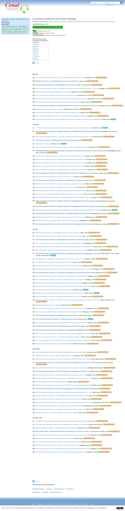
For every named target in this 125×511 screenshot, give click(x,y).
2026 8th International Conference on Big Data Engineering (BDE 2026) (55, 355)
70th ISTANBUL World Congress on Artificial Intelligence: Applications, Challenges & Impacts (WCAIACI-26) (64, 128)
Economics (70, 489)
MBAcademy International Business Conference (48, 305)
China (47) (36, 53)
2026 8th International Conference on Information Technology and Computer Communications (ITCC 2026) (64, 392)
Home (33, 504)
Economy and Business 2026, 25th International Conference (52, 381)
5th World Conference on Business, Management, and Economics (58, 326)
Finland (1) (36, 58)
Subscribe (40, 504)
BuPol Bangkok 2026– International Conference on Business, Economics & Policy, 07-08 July (60, 259)
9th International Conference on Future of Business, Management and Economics (63, 371)
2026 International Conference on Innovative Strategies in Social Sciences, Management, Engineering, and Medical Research (69, 119)
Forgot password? (110, 4)
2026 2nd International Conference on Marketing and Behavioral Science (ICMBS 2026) (59, 296)
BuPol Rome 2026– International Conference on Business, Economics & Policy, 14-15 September (68, 431)
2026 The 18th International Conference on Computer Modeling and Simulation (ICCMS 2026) (60, 77)
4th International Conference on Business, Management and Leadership (60, 388)
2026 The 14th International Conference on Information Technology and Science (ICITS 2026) (60, 166)
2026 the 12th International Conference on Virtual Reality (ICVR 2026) (54, 343)
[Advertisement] (63, 67)
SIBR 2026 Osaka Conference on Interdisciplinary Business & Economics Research (58, 232)
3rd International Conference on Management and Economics (56, 315)
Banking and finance (38, 489)
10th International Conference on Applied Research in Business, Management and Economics (67, 173)
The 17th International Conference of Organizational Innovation (57, 319)
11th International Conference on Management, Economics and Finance (60, 239)
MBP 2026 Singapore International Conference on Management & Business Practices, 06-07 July (61, 250)
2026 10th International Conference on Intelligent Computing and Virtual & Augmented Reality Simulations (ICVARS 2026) (68, 300)
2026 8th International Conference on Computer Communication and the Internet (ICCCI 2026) (61, 217)
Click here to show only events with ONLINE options (48, 27)
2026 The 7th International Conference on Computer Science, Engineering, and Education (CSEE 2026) (63, 435)
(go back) (45, 24)
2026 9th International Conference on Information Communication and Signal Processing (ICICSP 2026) (63, 448)
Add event (57, 504)
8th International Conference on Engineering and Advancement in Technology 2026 (58, 220)
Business (49, 489)
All (38, 62)
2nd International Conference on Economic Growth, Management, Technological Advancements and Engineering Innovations (68, 210)
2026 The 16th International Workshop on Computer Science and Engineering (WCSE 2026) (60, 156)
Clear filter (35, 42)
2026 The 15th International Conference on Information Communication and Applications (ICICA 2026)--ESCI (64, 402)
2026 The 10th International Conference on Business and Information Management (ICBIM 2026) (61, 452)
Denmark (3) (36, 56)
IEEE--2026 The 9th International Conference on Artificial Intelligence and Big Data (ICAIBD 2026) (61, 116)
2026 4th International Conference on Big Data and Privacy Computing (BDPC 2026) (58, 112)
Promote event (66, 504)
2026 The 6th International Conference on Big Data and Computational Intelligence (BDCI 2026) (61, 159)
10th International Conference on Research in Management (56, 330)
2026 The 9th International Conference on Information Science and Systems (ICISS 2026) (59, 406)
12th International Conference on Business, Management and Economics (60, 180)
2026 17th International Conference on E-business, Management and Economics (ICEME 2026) (61, 279)
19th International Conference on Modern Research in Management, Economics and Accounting (68, 201)
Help (92, 504)
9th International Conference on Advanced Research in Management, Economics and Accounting (69, 362)
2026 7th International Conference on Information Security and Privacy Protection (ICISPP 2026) (61, 308)
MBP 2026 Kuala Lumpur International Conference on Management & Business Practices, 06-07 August (63, 359)
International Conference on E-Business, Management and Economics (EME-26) (57, 412)
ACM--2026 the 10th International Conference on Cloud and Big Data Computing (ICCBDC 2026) (61, 368)
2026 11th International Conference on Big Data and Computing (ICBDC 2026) (56, 95)
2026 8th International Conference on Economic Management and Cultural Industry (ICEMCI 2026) (62, 169)
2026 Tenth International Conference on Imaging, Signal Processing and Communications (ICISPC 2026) (63, 286)
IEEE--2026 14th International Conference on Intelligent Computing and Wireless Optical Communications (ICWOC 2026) (68, 88)
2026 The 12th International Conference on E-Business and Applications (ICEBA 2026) (58, 337)
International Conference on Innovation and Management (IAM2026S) (54, 289)
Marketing (45, 492)
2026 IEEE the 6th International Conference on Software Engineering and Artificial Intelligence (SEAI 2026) (64, 197)
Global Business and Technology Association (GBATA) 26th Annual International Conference (60, 293)
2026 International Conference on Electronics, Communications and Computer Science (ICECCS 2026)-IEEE (64, 269)
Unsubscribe (49, 504)
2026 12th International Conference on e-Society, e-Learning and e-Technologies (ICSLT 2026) (61, 184)
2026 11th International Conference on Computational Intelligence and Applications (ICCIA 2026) (61, 375)
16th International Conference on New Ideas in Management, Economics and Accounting (66, 272)
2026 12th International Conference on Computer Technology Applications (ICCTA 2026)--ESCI (61, 190)
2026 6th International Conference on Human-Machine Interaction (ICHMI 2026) (57, 428)
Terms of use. (103, 508)
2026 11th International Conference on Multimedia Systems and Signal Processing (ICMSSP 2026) (62, 147)
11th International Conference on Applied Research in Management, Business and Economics (67, 206)
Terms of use (84, 504)
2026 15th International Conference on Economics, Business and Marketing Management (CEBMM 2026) (63, 340)
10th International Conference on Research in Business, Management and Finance (64, 213)
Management (36, 492)
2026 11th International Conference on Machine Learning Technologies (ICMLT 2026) (58, 102)
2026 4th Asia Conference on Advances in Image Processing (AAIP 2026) (55, 176)
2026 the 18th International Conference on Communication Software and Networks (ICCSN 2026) (61, 322)
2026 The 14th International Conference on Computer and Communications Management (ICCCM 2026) (63, 333)
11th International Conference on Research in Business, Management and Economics (65, 224)
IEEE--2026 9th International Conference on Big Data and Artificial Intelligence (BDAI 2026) (60, 243)
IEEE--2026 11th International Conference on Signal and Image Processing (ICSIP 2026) (59, 312)
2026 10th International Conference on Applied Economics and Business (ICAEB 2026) (59, 399)
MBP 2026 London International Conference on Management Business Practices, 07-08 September (62, 424)
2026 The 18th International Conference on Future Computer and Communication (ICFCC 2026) (61, 163)
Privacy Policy (90, 508)
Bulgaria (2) (36, 49)
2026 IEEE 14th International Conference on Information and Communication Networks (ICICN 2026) (62, 421)
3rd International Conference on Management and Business (56, 85)
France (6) (36, 60)
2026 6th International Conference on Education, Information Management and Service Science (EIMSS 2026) (65, 246)
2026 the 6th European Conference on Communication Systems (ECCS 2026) (56, 187)
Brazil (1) (35, 48)
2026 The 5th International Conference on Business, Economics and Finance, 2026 (58, 445)
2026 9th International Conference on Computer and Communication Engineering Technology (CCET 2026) (64, 378)
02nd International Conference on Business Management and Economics (55, 438)
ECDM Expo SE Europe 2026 (43, 144)
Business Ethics (59, 489)
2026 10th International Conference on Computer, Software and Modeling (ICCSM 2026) (59, 236)
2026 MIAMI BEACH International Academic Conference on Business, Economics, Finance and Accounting (72, 151)
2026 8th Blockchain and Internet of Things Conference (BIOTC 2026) (54, 262)
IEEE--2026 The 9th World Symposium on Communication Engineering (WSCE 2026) (58, 442)
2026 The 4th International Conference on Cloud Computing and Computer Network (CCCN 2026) (61, 98)
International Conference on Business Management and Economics (53, 92)
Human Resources (56, 492)
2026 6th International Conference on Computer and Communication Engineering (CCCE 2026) (61, 409)
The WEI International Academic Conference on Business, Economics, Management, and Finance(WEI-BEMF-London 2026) (77, 253)
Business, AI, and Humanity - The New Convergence (50, 109)
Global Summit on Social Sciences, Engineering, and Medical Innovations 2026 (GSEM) (59, 283)
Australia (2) (36, 44)
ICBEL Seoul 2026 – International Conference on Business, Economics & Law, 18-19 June (59, 194)
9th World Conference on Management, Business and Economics (58, 81)
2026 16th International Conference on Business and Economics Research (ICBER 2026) (59, 265)
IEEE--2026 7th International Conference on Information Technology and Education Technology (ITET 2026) (64, 136)
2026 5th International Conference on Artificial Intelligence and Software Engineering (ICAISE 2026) (62, 395)
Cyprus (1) (36, 54)
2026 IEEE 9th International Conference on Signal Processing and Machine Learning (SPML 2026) (62, 276)
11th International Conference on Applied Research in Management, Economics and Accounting (68, 131)
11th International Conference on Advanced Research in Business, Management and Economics (68, 105)
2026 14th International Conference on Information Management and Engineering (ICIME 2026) (61, 352)
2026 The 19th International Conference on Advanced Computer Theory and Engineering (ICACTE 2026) (63, 385)
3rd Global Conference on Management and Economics (54, 140)
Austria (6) (36, 46)
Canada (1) (36, 51)
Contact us (76, 504)
